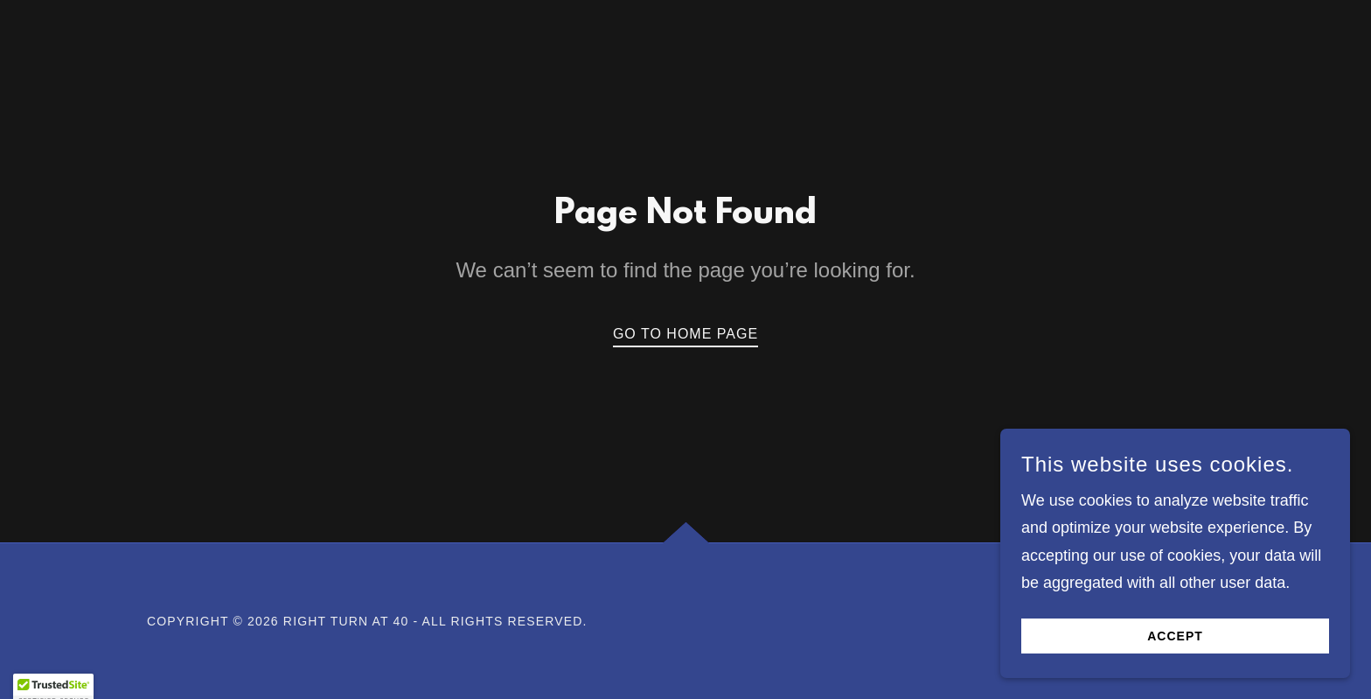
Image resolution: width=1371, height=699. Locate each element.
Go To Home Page (685, 333)
